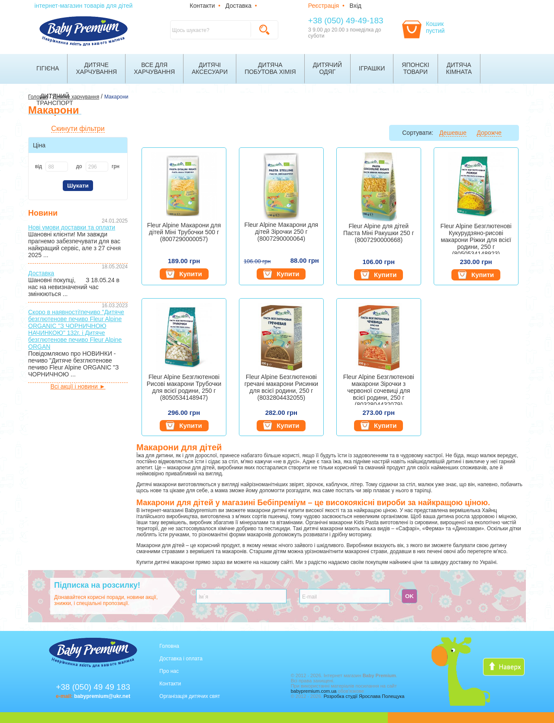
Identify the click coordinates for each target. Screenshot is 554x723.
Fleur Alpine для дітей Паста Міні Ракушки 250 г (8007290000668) (378, 233)
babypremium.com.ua (314, 691)
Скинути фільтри (77, 128)
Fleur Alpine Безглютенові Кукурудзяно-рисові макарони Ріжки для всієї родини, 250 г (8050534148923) (476, 238)
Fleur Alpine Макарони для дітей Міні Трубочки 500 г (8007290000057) (184, 232)
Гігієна (47, 68)
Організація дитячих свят (189, 696)
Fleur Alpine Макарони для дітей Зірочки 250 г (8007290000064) (282, 231)
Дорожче (489, 132)
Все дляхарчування (154, 68)
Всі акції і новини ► (77, 386)
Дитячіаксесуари (210, 68)
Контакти (202, 5)
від (38, 166)
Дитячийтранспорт (54, 99)
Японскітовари (415, 68)
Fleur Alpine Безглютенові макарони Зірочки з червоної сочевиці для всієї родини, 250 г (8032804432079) (378, 389)
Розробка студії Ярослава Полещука (364, 696)
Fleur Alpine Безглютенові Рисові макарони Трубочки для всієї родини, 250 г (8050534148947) (184, 387)
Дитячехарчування (96, 68)
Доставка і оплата (181, 659)
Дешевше (453, 132)
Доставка (238, 5)
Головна (169, 646)
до (79, 166)
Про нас (169, 671)
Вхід (355, 5)
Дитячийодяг (327, 68)
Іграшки (372, 68)
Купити (184, 274)
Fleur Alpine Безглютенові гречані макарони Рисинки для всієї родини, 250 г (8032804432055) (281, 387)
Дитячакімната (459, 68)
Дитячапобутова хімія (270, 68)
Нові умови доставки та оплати (71, 227)
